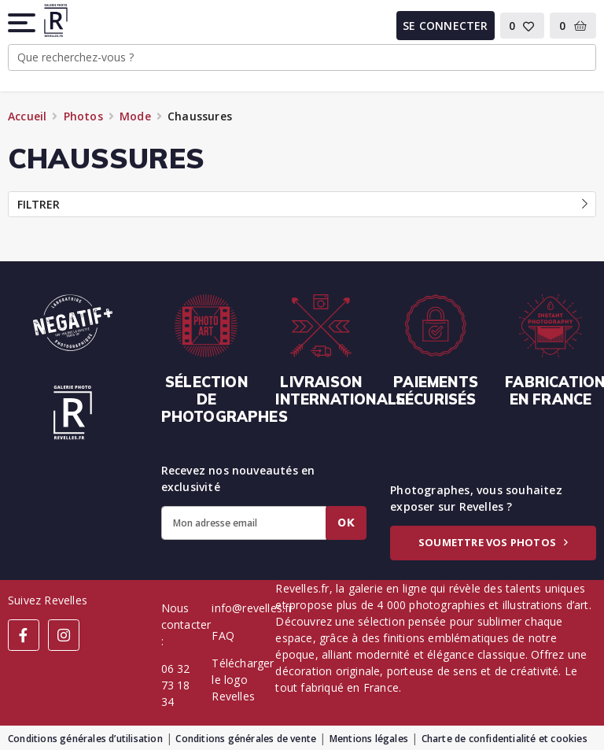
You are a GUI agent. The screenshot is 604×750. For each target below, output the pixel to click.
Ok (346, 522)
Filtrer (302, 204)
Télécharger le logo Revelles (243, 680)
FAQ (223, 635)
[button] (23, 23)
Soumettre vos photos (493, 542)
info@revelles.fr (252, 607)
